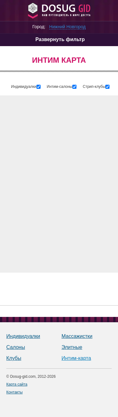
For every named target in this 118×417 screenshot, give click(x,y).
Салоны (15, 347)
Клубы (13, 358)
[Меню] (8, 10)
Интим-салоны (59, 86)
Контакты (14, 392)
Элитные (72, 347)
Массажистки (77, 336)
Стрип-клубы (94, 86)
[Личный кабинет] (109, 10)
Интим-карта (76, 358)
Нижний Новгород (67, 26)
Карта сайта (16, 384)
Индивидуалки (24, 86)
